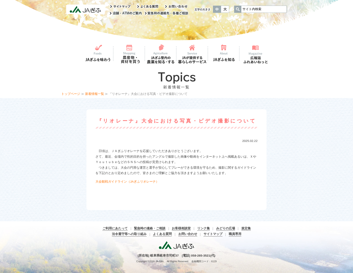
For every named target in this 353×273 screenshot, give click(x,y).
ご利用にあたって (115, 228)
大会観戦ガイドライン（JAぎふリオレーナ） (127, 181)
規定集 (246, 228)
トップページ (70, 94)
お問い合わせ (187, 234)
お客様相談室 (181, 228)
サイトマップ (213, 234)
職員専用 (235, 234)
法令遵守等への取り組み (129, 234)
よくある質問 (162, 234)
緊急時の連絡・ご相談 (149, 228)
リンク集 (203, 228)
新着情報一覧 (94, 94)
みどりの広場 (225, 228)
